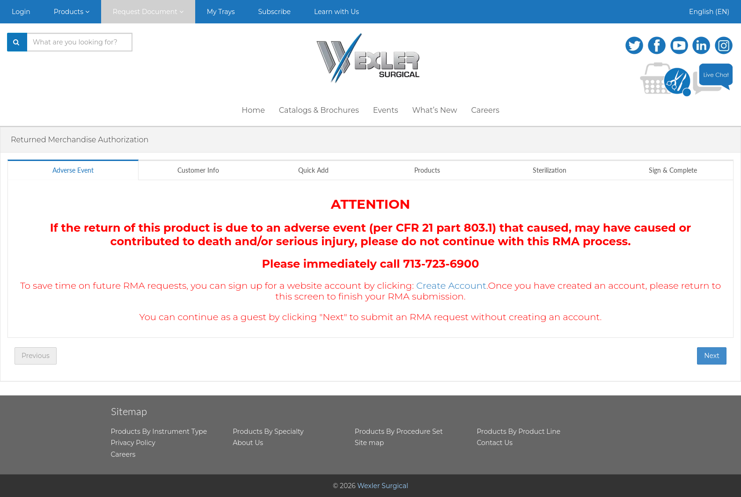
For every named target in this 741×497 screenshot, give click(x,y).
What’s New (434, 110)
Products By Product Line (518, 431)
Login (21, 11)
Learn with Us (336, 11)
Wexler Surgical (382, 486)
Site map (369, 443)
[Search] (17, 42)
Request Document (148, 11)
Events (385, 110)
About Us (248, 443)
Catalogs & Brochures (319, 110)
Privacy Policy (133, 443)
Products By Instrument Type (159, 431)
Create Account (451, 285)
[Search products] (79, 42)
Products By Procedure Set (399, 431)
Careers (485, 110)
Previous (36, 355)
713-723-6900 (441, 263)
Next (711, 355)
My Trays (221, 11)
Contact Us (495, 443)
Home (253, 110)
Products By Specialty (268, 431)
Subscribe (274, 11)
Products (71, 11)
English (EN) (709, 11)
